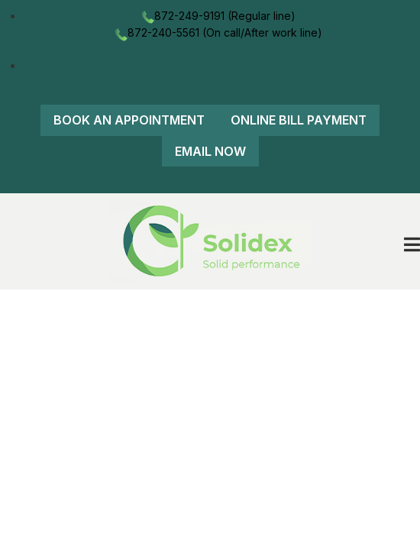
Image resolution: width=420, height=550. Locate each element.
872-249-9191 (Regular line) (218, 15)
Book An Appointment (129, 120)
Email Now (210, 151)
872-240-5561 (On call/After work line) (217, 32)
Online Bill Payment (299, 120)
